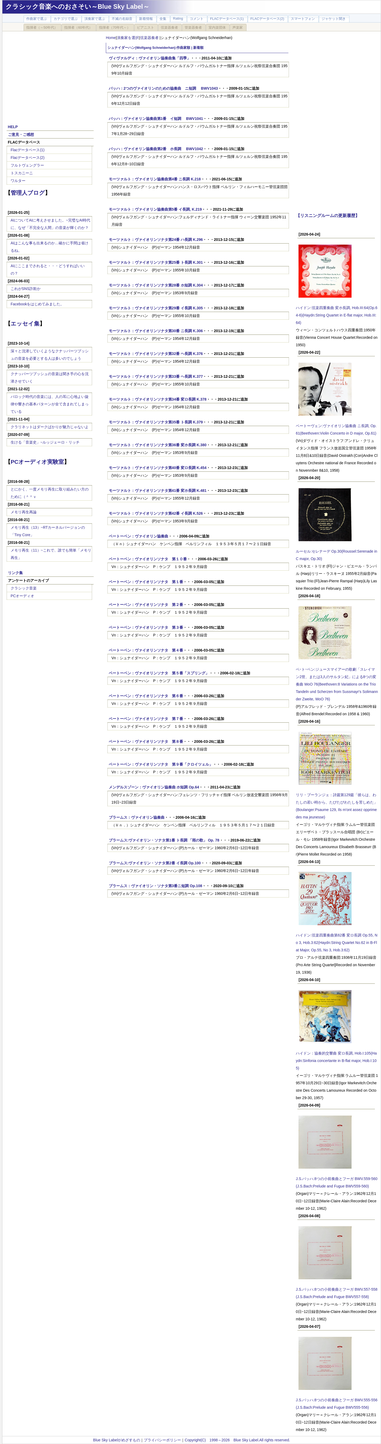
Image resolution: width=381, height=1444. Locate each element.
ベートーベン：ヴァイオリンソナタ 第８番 (146, 741)
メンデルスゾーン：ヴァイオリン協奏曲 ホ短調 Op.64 (154, 787)
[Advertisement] (50, 75)
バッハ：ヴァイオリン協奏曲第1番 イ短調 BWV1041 (156, 118)
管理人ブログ (28, 193)
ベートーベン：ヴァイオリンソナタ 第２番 (146, 604)
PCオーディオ (22, 596)
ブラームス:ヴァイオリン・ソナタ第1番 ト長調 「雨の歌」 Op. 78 (164, 840)
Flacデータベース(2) (28, 157)
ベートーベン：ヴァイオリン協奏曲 (138, 536)
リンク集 (15, 573)
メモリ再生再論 (24, 512)
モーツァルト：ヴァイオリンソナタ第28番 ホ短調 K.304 (156, 285)
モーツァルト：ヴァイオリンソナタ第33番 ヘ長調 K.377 (156, 376)
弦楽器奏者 (150, 38)
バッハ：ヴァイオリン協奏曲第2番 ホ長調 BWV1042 (156, 149)
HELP (13, 127)
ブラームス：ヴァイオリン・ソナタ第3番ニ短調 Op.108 (155, 886)
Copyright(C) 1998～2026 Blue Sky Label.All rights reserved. (237, 1440)
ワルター (18, 181)
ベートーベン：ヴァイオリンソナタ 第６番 (146, 696)
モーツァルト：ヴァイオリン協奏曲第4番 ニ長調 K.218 (155, 179)
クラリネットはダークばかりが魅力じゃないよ (50, 427)
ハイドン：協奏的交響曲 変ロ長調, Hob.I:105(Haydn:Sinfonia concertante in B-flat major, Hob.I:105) (336, 1060)
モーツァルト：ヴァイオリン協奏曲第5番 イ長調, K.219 (155, 209)
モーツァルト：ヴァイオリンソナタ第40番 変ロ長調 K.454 (158, 468)
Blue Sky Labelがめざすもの (116, 1440)
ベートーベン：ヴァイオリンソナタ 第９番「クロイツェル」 (161, 764)
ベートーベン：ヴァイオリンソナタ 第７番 (146, 719)
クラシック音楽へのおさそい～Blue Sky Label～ (77, 6)
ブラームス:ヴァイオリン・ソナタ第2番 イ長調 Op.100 (155, 863)
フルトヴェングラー (27, 165)
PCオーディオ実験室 (37, 462)
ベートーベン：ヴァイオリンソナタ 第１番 (146, 582)
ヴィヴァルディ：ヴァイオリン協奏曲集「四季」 (149, 58)
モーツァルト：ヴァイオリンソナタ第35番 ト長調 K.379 (156, 422)
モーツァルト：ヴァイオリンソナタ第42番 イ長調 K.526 (156, 513)
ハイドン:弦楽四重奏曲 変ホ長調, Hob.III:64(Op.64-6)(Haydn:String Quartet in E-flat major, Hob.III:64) (336, 315)
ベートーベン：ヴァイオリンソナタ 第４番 (146, 650)
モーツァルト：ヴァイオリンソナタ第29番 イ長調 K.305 (156, 308)
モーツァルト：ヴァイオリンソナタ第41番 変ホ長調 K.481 (158, 490)
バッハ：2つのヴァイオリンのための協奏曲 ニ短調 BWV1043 (163, 88)
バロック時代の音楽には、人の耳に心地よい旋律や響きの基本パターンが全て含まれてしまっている (50, 404)
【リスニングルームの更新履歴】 (328, 215)
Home (111, 38)
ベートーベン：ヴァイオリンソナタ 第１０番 (148, 559)
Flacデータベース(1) (28, 150)
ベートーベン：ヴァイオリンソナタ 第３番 (146, 627)
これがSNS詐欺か (26, 289)
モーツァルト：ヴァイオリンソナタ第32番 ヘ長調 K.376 (156, 354)
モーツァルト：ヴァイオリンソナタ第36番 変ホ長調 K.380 (158, 445)
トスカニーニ (22, 173)
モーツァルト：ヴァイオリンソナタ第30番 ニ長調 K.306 (156, 331)
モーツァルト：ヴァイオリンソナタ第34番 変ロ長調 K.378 (158, 399)
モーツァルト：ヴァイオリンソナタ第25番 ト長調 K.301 (156, 262)
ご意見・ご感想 (21, 134)
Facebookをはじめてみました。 (37, 304)
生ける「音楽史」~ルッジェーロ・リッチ (45, 442)
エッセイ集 (25, 323)
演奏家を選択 (128, 38)
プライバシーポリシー (162, 1440)
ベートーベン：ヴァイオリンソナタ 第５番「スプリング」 (159, 673)
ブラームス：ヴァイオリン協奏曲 (136, 817)
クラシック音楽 (24, 588)
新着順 (198, 48)
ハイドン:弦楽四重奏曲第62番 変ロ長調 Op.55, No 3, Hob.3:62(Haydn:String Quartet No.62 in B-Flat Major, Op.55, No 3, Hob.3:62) (336, 942)
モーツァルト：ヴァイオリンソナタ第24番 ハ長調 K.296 (156, 239)
